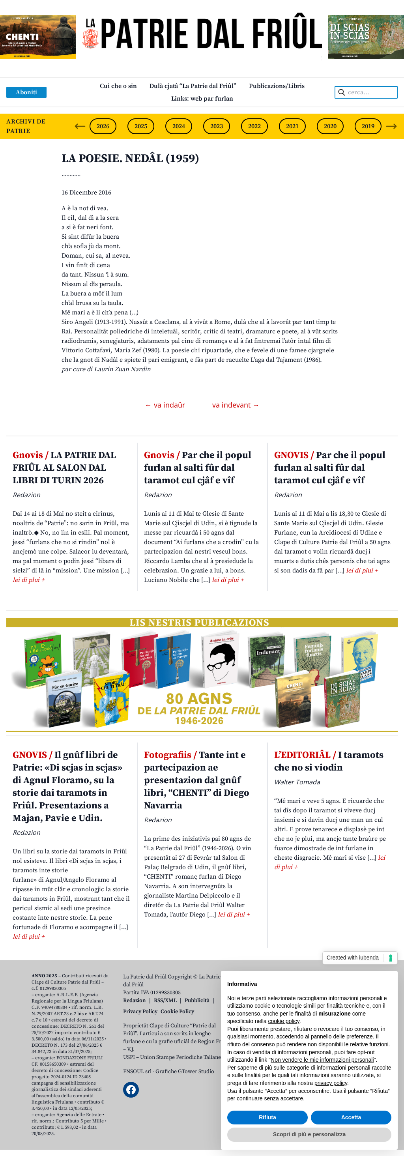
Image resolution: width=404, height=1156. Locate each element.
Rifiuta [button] (267, 1117)
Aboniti (26, 92)
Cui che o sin (118, 86)
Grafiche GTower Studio (184, 1071)
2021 (292, 126)
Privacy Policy (140, 1011)
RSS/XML (165, 1000)
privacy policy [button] (330, 1083)
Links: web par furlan (202, 99)
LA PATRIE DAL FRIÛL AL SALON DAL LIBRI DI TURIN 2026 (64, 467)
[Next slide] (391, 126)
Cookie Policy (177, 1011)
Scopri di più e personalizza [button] (309, 1134)
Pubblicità (197, 1000)
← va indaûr (166, 405)
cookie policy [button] (283, 1021)
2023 (216, 126)
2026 (103, 126)
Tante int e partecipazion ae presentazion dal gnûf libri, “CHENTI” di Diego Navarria (196, 780)
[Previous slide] (80, 126)
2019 (368, 126)
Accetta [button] (351, 1117)
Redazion (134, 1000)
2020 (330, 126)
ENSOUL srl (137, 1071)
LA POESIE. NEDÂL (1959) (130, 158)
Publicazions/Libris (277, 86)
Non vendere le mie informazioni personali (322, 1060)
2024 (178, 126)
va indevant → (236, 405)
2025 (141, 126)
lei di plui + (28, 580)
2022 (254, 126)
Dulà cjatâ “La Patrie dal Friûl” (193, 86)
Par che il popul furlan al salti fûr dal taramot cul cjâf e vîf (197, 467)
